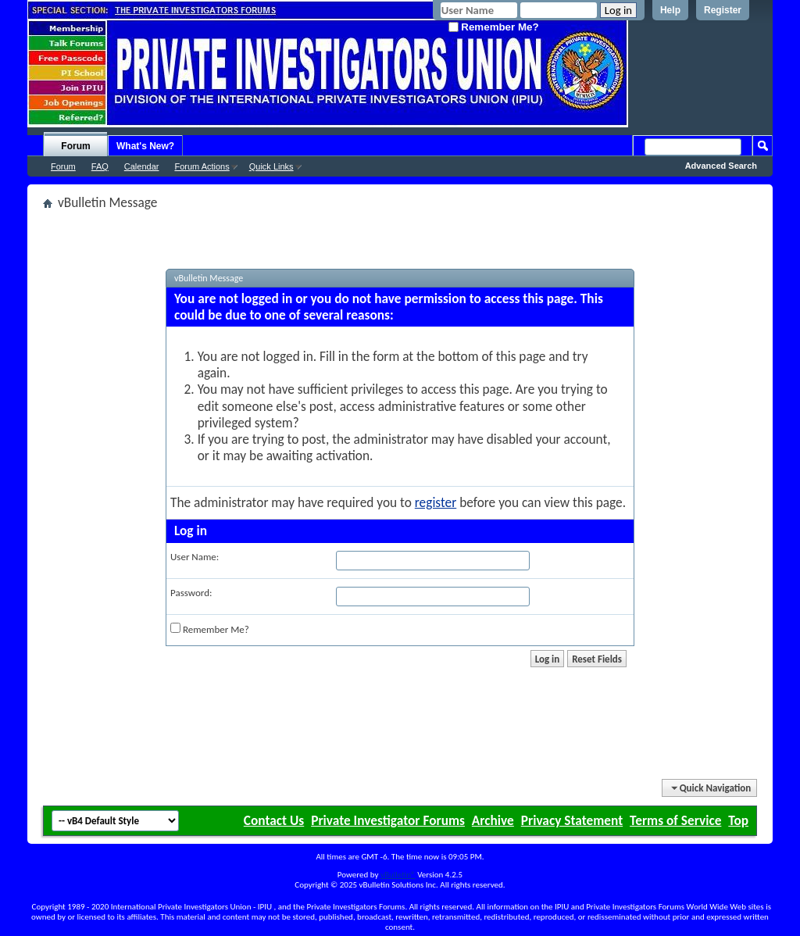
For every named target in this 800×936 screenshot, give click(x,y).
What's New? (145, 146)
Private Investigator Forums (388, 820)
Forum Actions (201, 166)
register (435, 502)
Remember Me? (493, 27)
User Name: (194, 557)
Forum (75, 146)
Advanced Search (721, 165)
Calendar (141, 166)
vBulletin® (398, 875)
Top (738, 820)
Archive (493, 820)
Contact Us (274, 820)
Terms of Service (675, 820)
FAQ (100, 166)
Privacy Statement (572, 820)
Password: (191, 592)
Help (670, 10)
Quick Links (271, 166)
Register (722, 10)
